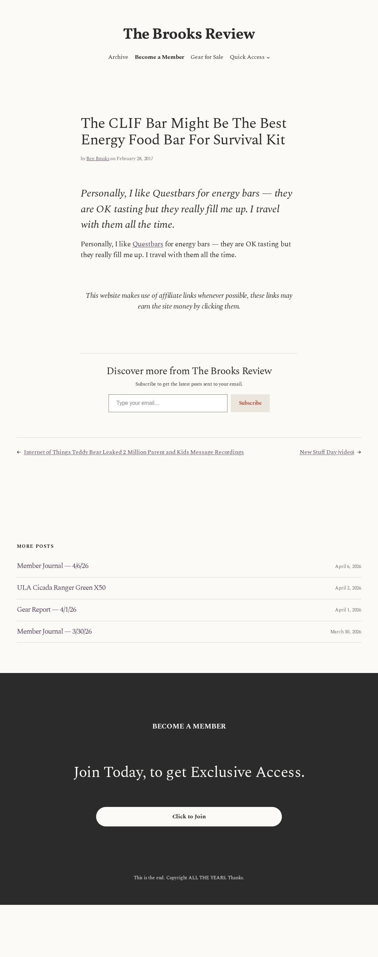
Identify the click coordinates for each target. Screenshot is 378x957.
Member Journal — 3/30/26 (54, 632)
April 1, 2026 (348, 609)
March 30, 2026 (345, 631)
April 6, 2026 (348, 566)
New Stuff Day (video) (327, 452)
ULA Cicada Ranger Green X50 (61, 588)
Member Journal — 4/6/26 (52, 566)
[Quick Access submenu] (268, 57)
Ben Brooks (97, 158)
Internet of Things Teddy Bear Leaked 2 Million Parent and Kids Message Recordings (134, 452)
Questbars (147, 244)
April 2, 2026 (348, 588)
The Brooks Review (189, 34)
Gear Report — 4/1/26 (46, 610)
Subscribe (250, 403)
